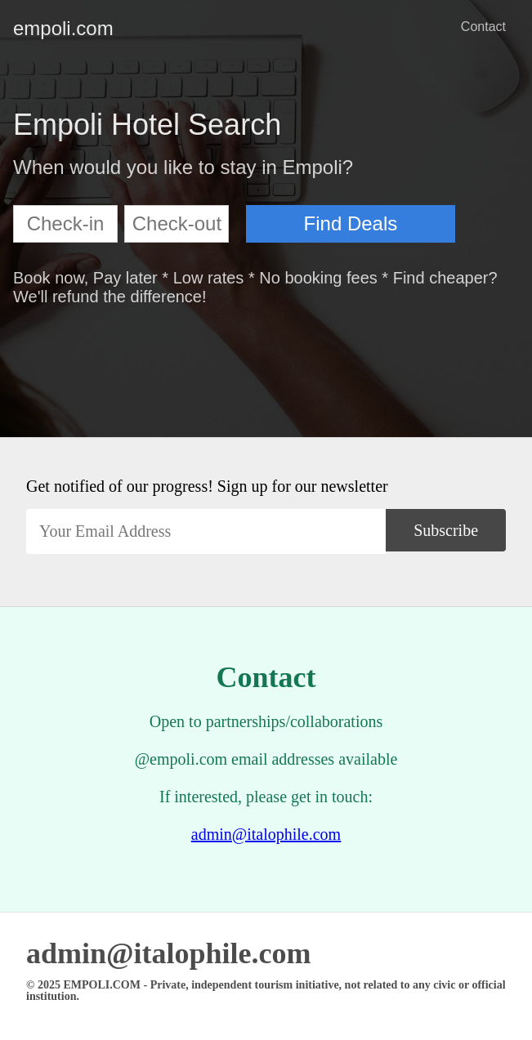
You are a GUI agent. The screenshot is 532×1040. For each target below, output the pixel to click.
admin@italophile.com (266, 834)
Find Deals (351, 223)
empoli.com (26, 28)
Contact (483, 26)
